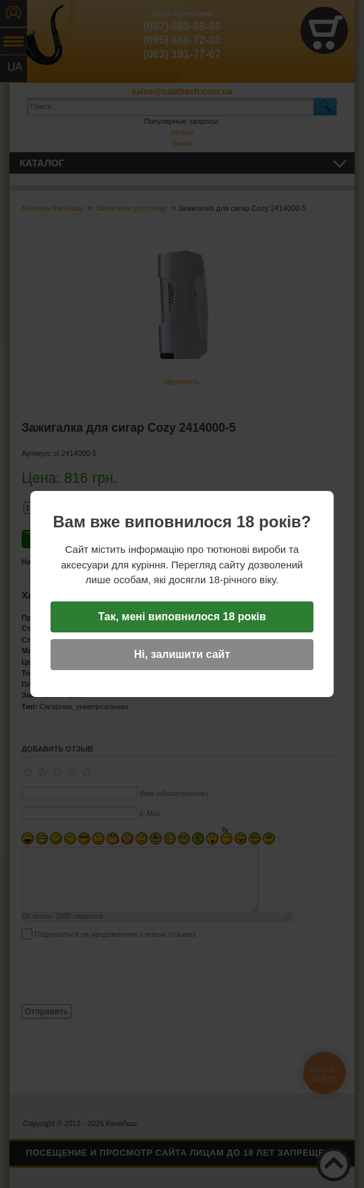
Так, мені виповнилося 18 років (182, 616)
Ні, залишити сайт (182, 654)
